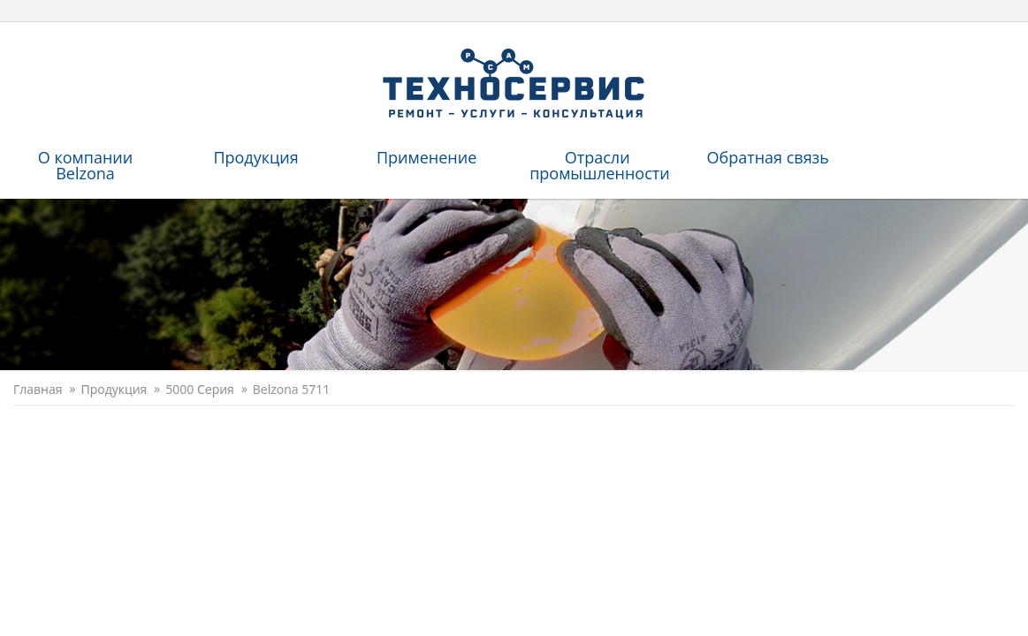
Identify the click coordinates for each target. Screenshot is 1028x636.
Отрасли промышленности (599, 165)
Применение (426, 157)
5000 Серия (199, 389)
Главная (38, 389)
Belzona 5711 (291, 389)
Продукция (255, 157)
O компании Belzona (85, 165)
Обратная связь (767, 157)
